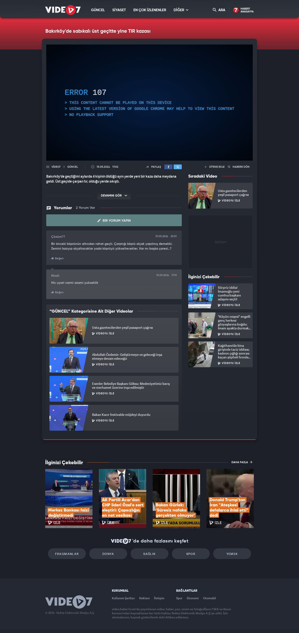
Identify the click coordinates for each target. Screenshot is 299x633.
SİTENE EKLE (215, 167)
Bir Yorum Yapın (114, 220)
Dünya (108, 554)
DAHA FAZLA (241, 462)
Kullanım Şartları (123, 598)
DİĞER (181, 10)
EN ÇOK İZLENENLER (149, 10)
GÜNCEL (98, 10)
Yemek (232, 554)
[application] (149, 103)
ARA (219, 10)
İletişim (159, 598)
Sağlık (149, 554)
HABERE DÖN (239, 167)
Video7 (55, 167)
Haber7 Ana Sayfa (243, 10)
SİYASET (119, 10)
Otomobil (209, 598)
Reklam (144, 598)
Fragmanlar (67, 554)
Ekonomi (193, 598)
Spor (191, 554)
